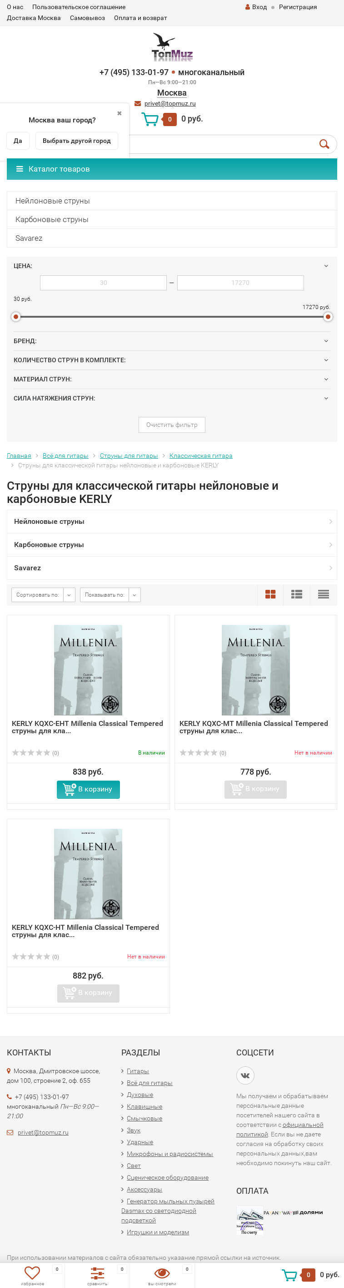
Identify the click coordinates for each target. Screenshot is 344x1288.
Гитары (138, 1071)
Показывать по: (105, 595)
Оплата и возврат (140, 17)
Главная (19, 455)
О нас (15, 6)
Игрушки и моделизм (158, 1232)
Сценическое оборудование (168, 1177)
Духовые (140, 1094)
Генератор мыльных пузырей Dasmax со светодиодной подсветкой (167, 1210)
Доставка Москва (34, 17)
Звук (133, 1130)
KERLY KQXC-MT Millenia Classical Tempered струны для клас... (253, 727)
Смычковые (144, 1118)
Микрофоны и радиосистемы (170, 1153)
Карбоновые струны (52, 219)
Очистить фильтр (172, 424)
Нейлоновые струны (52, 200)
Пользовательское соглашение (78, 6)
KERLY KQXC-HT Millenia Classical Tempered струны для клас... (85, 931)
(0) (35, 753)
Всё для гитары (66, 455)
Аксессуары (144, 1189)
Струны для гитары (129, 455)
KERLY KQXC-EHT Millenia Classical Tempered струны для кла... (87, 727)
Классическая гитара (201, 455)
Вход (256, 6)
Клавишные (144, 1106)
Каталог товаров (53, 168)
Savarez (28, 238)
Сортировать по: (37, 595)
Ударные (140, 1142)
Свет (134, 1165)
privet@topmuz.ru (170, 103)
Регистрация (298, 6)
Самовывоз (87, 17)
